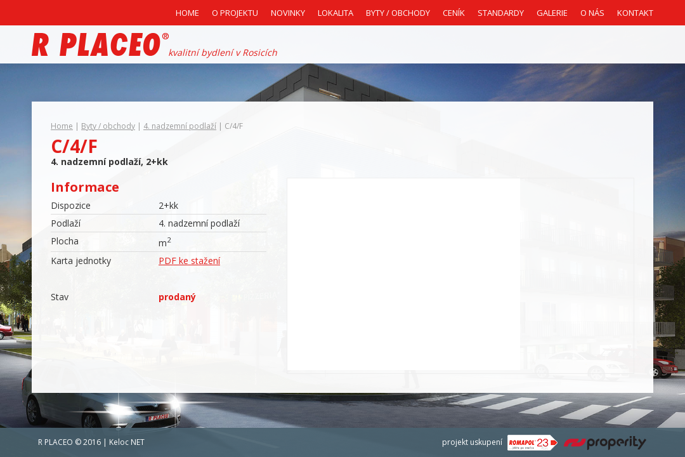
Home (187, 12)
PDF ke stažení (189, 261)
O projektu (235, 12)
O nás (592, 12)
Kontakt (635, 12)
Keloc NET (127, 442)
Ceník (454, 12)
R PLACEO (55, 442)
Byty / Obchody (398, 12)
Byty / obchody (108, 126)
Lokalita (335, 12)
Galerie (552, 12)
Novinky (288, 12)
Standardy (501, 12)
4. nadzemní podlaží (179, 126)
